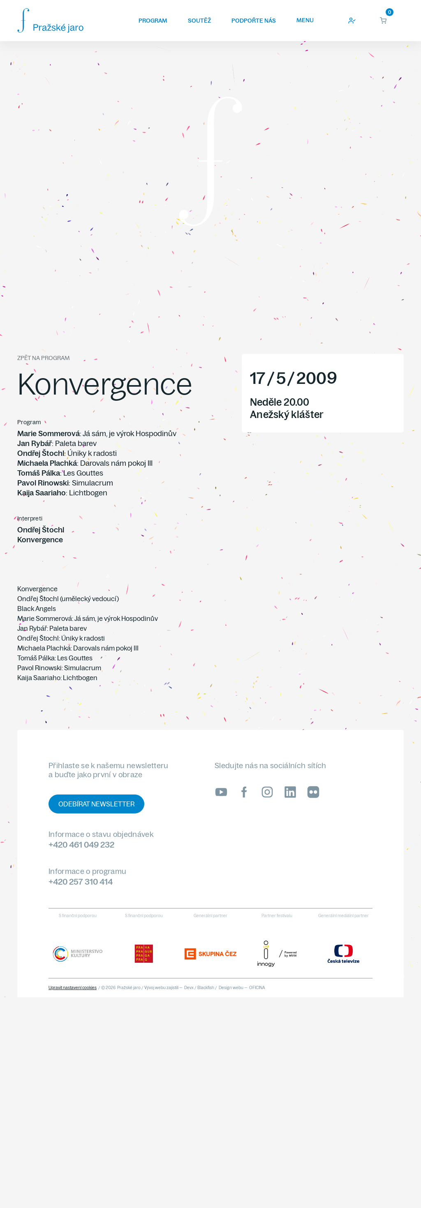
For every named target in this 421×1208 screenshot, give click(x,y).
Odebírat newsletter (96, 804)
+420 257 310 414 (81, 881)
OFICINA (257, 987)
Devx (189, 987)
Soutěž (199, 20)
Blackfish (205, 987)
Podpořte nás (253, 20)
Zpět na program (43, 358)
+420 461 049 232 (81, 844)
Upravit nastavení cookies (73, 987)
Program (153, 20)
